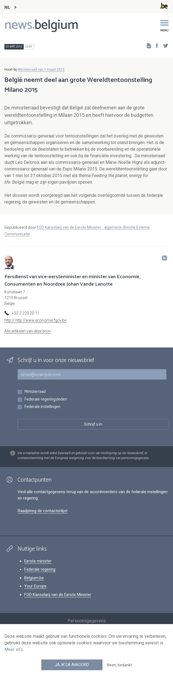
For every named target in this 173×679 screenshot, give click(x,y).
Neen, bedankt (119, 665)
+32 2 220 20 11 (25, 313)
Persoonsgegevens (86, 620)
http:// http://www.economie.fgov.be (35, 320)
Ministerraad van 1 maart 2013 (41, 69)
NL (7, 7)
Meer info (13, 649)
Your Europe (35, 586)
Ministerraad (35, 392)
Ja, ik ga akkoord (72, 665)
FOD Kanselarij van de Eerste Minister (57, 594)
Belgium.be (34, 577)
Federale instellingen (42, 407)
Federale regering (39, 569)
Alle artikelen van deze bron (27, 331)
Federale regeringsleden (45, 399)
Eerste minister (38, 561)
